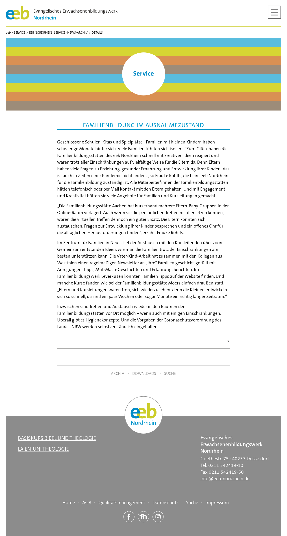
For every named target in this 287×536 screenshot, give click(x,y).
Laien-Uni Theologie (43, 448)
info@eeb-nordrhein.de (225, 478)
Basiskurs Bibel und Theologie (57, 438)
